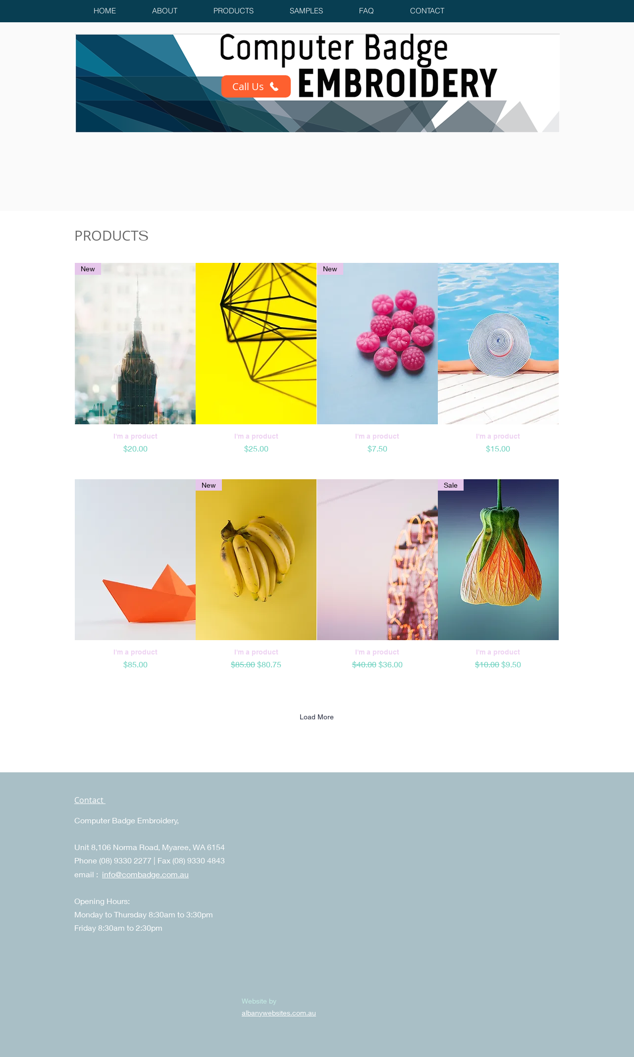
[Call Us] (256, 86)
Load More (317, 717)
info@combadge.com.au (145, 874)
